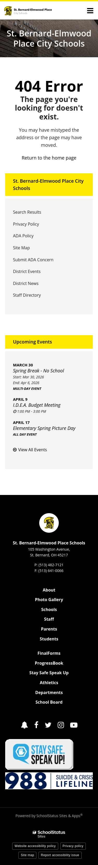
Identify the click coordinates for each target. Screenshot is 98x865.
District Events (27, 271)
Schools (49, 609)
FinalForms (48, 653)
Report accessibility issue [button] (60, 855)
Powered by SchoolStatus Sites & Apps (49, 815)
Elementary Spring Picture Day (44, 428)
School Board (48, 702)
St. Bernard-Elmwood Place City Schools (48, 185)
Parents (49, 629)
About (49, 590)
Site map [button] (27, 855)
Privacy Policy (26, 224)
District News (25, 283)
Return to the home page (49, 158)
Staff (49, 619)
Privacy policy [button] (73, 846)
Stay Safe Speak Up (49, 673)
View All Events (32, 450)
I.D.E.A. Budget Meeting (37, 405)
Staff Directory (27, 295)
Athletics (49, 682)
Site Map (21, 248)
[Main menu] (90, 10)
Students (49, 639)
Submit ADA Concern (33, 260)
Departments (49, 692)
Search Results (27, 212)
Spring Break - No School (38, 370)
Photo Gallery (49, 599)
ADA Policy (23, 236)
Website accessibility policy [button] (35, 846)
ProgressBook (49, 663)
